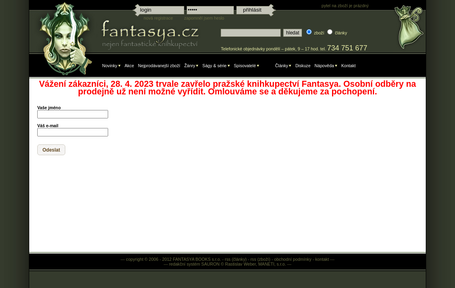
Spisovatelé (245, 65)
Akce (129, 65)
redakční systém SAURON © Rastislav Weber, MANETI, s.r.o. (227, 264)
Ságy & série (214, 65)
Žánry (189, 65)
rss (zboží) (260, 259)
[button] (51, 149)
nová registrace (158, 18)
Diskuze (302, 65)
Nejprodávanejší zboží (159, 65)
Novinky (109, 65)
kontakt (322, 259)
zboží (319, 32)
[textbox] (251, 33)
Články (281, 65)
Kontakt (348, 65)
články (341, 32)
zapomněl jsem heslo (204, 18)
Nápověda (324, 65)
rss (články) (235, 259)
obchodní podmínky (293, 259)
